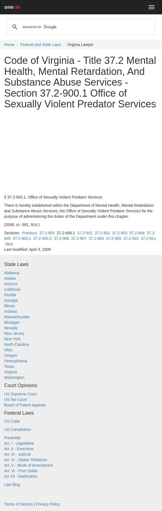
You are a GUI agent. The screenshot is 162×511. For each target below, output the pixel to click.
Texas (9, 366)
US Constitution (17, 429)
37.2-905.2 (42, 238)
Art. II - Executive (19, 449)
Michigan (12, 322)
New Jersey (14, 333)
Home (9, 44)
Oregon (10, 355)
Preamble (12, 438)
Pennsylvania (15, 361)
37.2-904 (137, 233)
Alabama (11, 273)
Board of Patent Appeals (25, 405)
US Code (12, 421)
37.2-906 (61, 238)
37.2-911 (148, 238)
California (12, 289)
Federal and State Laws (40, 44)
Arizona (10, 284)
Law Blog (12, 484)
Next (9, 244)
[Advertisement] (81, 152)
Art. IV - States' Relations (25, 460)
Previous (29, 233)
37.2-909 (113, 238)
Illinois (9, 306)
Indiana (10, 311)
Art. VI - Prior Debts (20, 471)
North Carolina (16, 344)
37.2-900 (47, 233)
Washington (14, 377)
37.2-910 (131, 238)
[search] (80, 27)
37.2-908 (96, 238)
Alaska (10, 278)
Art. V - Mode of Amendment (28, 465)
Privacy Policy (48, 504)
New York (12, 339)
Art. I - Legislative (19, 443)
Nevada (10, 328)
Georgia (11, 300)
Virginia (10, 372)
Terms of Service (18, 504)
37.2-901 (84, 233)
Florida (10, 295)
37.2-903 (119, 233)
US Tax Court (15, 399)
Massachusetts (17, 317)
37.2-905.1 (22, 238)
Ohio (8, 350)
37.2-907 (79, 238)
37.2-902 (102, 233)
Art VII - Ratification (20, 476)
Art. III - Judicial (17, 454)
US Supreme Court (20, 394)
